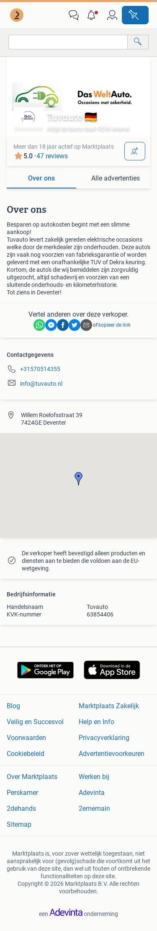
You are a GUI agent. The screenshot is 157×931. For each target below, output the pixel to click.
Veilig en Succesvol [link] (35, 722)
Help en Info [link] (96, 722)
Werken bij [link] (94, 777)
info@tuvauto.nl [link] (41, 383)
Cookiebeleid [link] (25, 754)
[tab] (41, 178)
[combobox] (68, 42)
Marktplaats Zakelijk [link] (109, 706)
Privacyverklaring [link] (104, 738)
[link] (17, 15)
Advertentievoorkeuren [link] (111, 754)
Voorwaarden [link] (26, 738)
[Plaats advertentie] (135, 15)
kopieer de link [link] (114, 325)
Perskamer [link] (22, 793)
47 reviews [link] (52, 156)
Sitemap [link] (19, 824)
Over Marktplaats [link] (32, 777)
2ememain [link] (94, 808)
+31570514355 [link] (40, 369)
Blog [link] (13, 706)
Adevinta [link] (92, 793)
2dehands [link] (21, 808)
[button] (93, 15)
